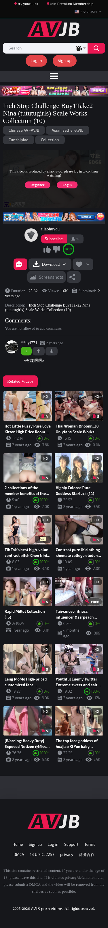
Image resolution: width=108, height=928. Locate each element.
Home (18, 844)
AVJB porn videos (47, 908)
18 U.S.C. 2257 (42, 854)
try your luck (28, 3)
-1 (52, 351)
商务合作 (86, 854)
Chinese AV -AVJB (24, 130)
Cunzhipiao (19, 139)
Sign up (65, 60)
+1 (39, 351)
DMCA (19, 854)
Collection (50, 139)
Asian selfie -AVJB (68, 130)
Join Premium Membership (72, 3)
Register (38, 185)
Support (71, 844)
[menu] (54, 76)
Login (67, 185)
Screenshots (51, 277)
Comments (17, 320)
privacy (66, 854)
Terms (89, 844)
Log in (36, 60)
